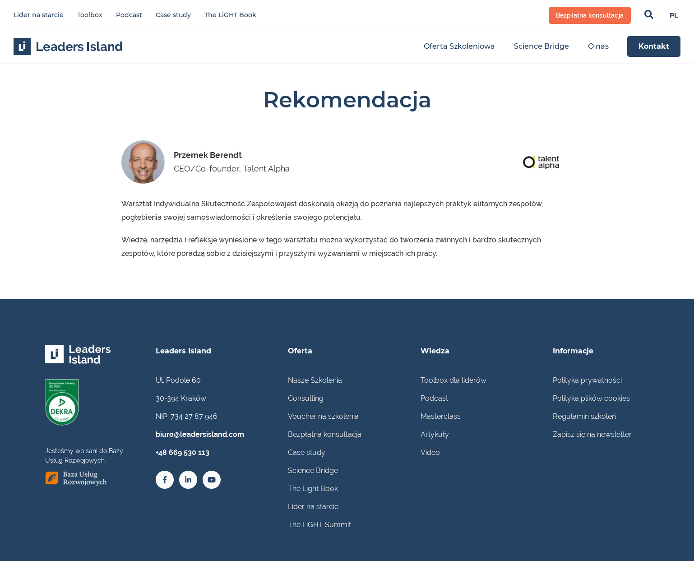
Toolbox (89, 15)
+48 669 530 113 (182, 452)
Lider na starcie (39, 15)
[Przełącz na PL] (673, 15)
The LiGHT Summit (319, 524)
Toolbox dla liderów (453, 380)
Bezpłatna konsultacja (324, 434)
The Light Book (313, 488)
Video (430, 452)
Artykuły (435, 434)
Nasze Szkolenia (315, 380)
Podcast (129, 15)
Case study (173, 15)
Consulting (306, 398)
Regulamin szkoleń (584, 416)
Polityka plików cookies (591, 398)
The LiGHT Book (230, 15)
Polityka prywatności (587, 380)
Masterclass (441, 416)
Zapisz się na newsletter (592, 434)
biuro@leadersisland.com (200, 434)
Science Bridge (313, 470)
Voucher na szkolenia (323, 416)
